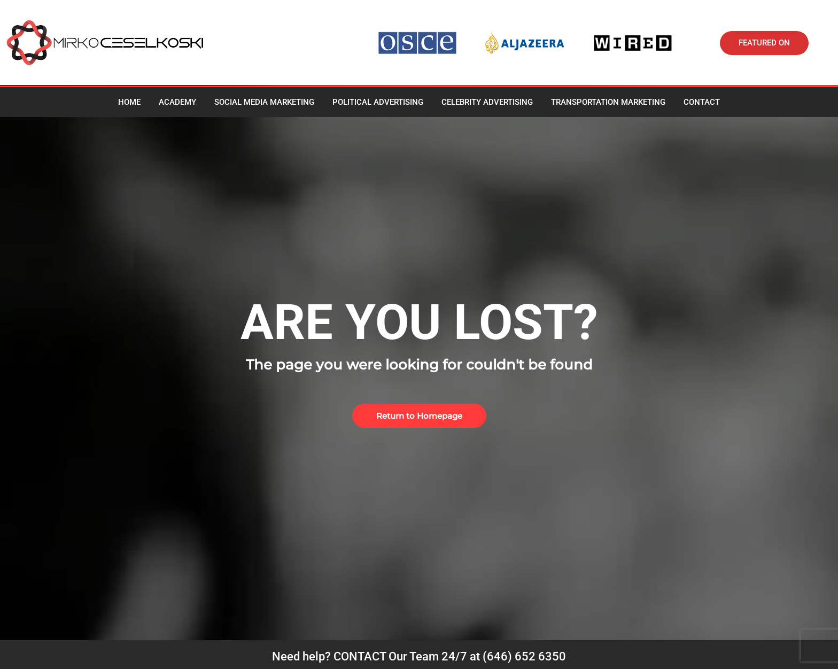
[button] (764, 43)
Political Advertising (377, 102)
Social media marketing (264, 102)
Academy (177, 102)
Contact (702, 102)
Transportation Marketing (608, 102)
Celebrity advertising (487, 102)
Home (129, 102)
